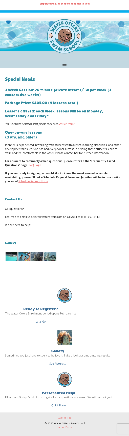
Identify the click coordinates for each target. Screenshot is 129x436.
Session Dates (66, 124)
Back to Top (65, 417)
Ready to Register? (40, 309)
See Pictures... (57, 363)
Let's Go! (40, 321)
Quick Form (58, 405)
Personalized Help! (58, 393)
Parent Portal (64, 427)
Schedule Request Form (33, 181)
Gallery (57, 351)
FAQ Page (34, 165)
